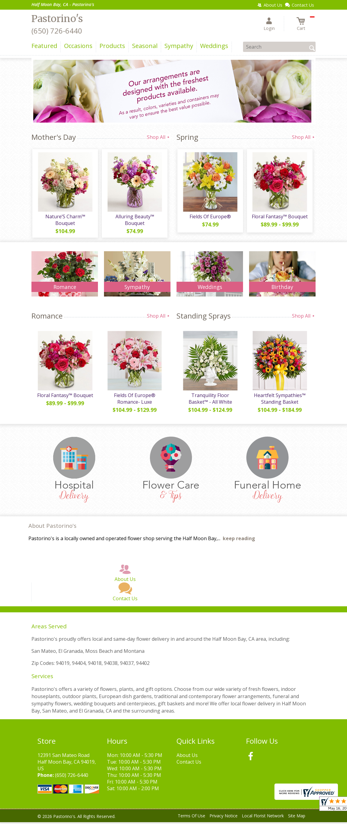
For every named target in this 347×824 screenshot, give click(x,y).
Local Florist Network (263, 818)
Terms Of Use (191, 818)
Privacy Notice (223, 818)
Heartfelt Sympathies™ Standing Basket (279, 400)
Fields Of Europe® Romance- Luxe (134, 400)
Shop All (158, 137)
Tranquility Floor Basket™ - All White (210, 400)
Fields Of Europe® (210, 217)
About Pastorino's (52, 527)
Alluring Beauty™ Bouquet (134, 220)
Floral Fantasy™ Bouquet (279, 217)
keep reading (239, 540)
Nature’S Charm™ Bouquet (65, 220)
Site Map (296, 818)
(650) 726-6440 (56, 31)
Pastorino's (57, 19)
